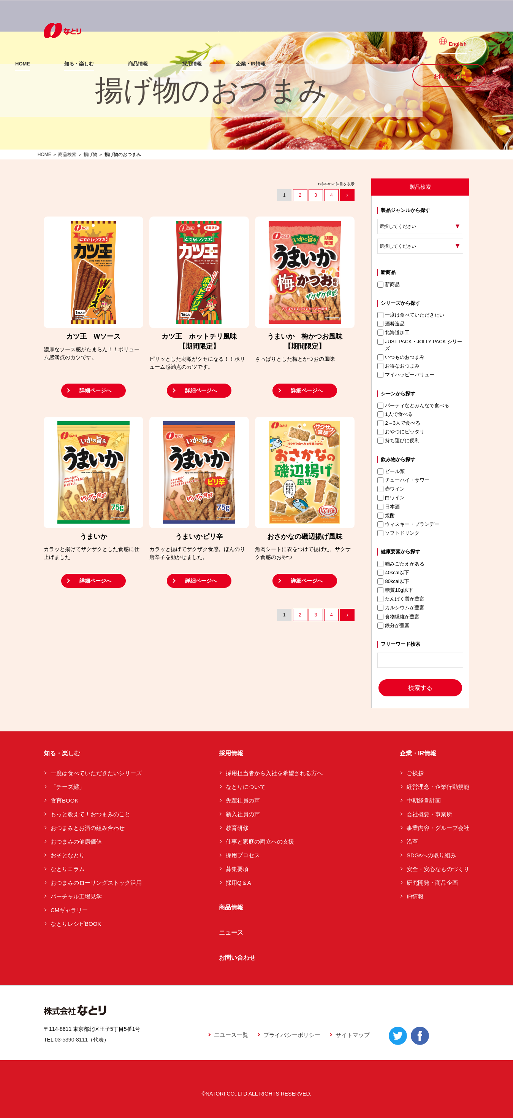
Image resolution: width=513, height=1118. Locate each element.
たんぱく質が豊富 (400, 599)
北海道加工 (393, 333)
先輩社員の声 (243, 800)
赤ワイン (391, 489)
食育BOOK (64, 800)
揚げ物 (90, 154)
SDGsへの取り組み (431, 855)
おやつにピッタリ (400, 432)
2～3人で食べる (398, 423)
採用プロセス (243, 855)
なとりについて (246, 787)
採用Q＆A (238, 882)
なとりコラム (68, 869)
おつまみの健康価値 (76, 841)
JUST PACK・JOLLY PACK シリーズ (419, 345)
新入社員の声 (243, 814)
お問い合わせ (450, 63)
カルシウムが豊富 (400, 608)
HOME (51, 64)
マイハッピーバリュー (405, 375)
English (463, 38)
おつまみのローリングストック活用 (96, 882)
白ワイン (391, 498)
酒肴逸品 (391, 324)
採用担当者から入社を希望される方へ (274, 773)
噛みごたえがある (400, 564)
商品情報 (166, 64)
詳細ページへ (95, 390)
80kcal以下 (393, 581)
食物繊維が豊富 (398, 617)
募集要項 (237, 869)
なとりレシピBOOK (76, 924)
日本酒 (388, 507)
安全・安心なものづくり (438, 869)
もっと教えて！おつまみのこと (90, 814)
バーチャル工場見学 (76, 896)
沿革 (412, 841)
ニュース (231, 932)
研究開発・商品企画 (432, 882)
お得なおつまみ (398, 366)
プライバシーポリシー (291, 1035)
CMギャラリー (69, 910)
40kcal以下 (393, 573)
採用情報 (220, 64)
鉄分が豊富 (393, 626)
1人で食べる (394, 414)
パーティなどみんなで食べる (413, 406)
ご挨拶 (415, 773)
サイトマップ (353, 1035)
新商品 (388, 285)
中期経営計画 (424, 800)
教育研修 (237, 828)
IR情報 (415, 896)
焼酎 (386, 516)
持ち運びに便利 (398, 441)
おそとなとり (68, 855)
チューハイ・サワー (403, 480)
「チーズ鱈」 (68, 787)
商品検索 (67, 154)
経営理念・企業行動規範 (438, 787)
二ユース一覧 (231, 1035)
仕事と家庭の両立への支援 (260, 841)
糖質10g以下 (395, 590)
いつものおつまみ (400, 357)
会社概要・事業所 (429, 814)
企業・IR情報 (279, 64)
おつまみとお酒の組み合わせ (88, 828)
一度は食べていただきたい (410, 315)
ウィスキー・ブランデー (408, 524)
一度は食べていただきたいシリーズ (96, 773)
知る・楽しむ (107, 64)
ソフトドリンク (398, 533)
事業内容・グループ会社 (438, 828)
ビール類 (391, 471)
